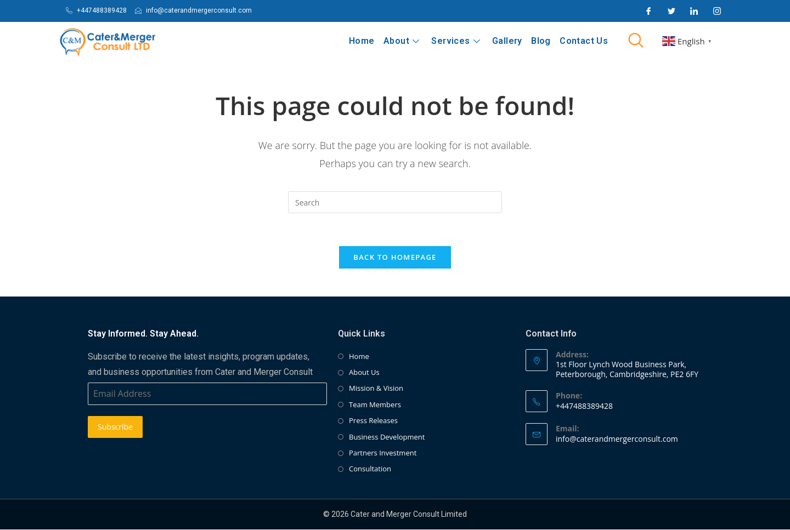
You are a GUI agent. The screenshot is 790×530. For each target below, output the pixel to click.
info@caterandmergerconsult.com (617, 439)
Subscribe (115, 428)
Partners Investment (382, 454)
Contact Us (584, 41)
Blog (541, 41)
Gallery (508, 41)
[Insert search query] (395, 202)
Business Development (387, 437)
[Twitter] (671, 11)
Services (456, 41)
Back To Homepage (394, 258)
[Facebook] (648, 11)
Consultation (370, 470)
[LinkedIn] (694, 11)
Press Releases (373, 421)
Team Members (375, 405)
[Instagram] (717, 11)
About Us (364, 373)
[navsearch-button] (636, 41)
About (402, 41)
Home (363, 41)
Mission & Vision (376, 389)
